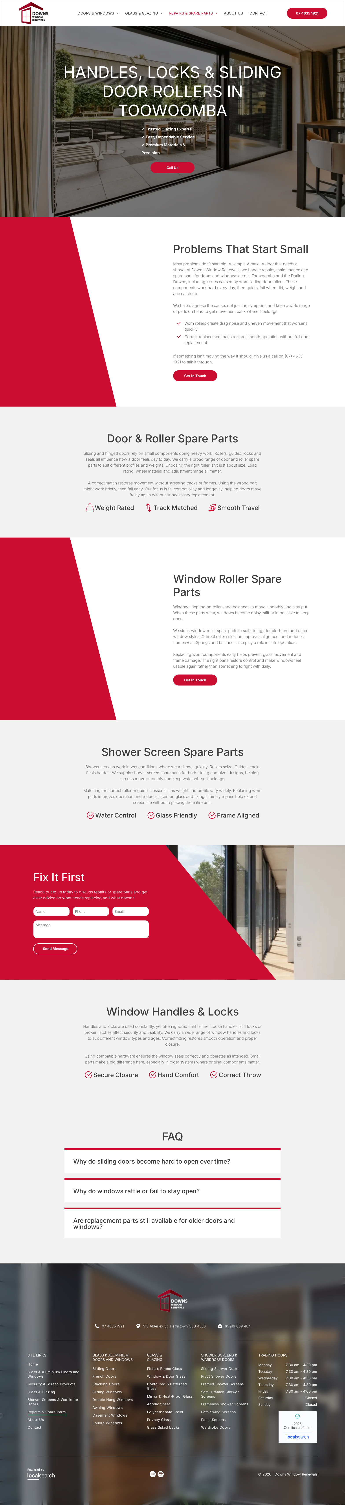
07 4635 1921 (113, 1326)
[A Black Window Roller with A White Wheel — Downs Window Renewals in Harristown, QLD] (94, 629)
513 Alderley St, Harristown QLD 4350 (174, 1326)
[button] (172, 1160)
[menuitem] (98, 13)
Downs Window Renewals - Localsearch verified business (298, 1427)
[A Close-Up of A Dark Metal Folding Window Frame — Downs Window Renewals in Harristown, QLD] (94, 312)
